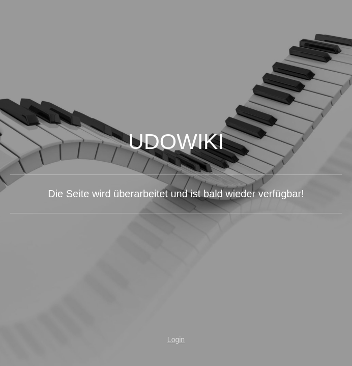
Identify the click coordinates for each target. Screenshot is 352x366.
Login (176, 340)
